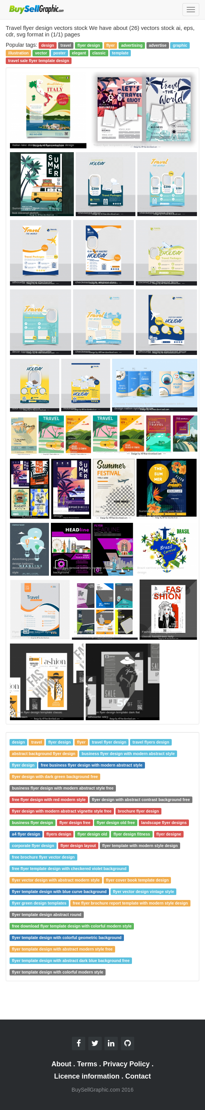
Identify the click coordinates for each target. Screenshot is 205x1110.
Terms (87, 1064)
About (62, 1064)
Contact (138, 1076)
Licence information (86, 1076)
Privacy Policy (126, 1064)
